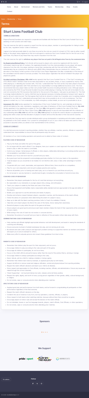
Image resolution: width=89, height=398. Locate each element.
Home (9, 7)
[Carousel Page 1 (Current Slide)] (41, 332)
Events (75, 7)
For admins (6, 379)
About (16, 7)
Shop (68, 7)
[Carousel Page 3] (45, 332)
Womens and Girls (38, 7)
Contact (9, 11)
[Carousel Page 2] (43, 332)
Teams (50, 7)
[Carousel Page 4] (47, 332)
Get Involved (25, 7)
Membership (59, 7)
